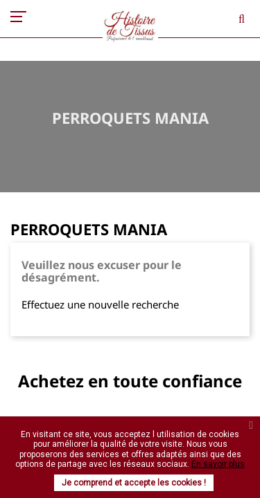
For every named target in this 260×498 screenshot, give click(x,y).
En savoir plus (218, 464)
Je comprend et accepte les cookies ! (134, 483)
